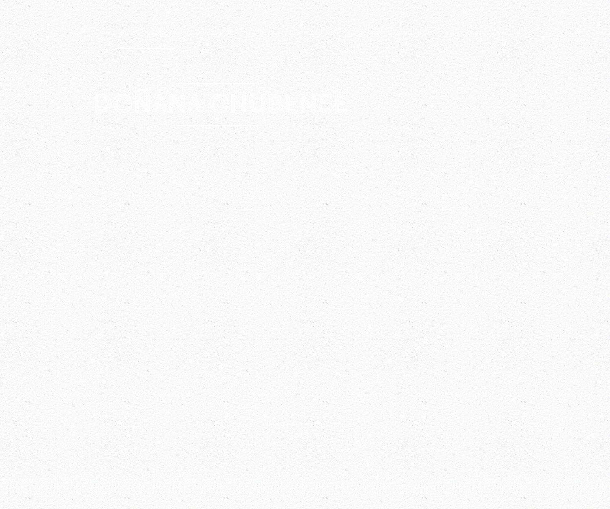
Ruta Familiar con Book (299, 32)
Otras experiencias (456, 32)
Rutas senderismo (381, 32)
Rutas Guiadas (145, 32)
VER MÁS (304, 434)
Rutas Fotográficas (214, 32)
